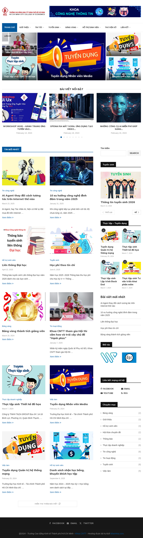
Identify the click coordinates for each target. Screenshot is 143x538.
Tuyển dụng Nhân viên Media (75, 76)
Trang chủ (9, 27)
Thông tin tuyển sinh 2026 (118, 202)
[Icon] (110, 268)
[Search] (139, 45)
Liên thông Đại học (14, 265)
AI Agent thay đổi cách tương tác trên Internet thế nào (21, 197)
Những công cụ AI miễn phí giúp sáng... (118, 128)
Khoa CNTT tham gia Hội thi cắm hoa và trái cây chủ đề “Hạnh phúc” (68, 334)
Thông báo (122, 439)
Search (134, 153)
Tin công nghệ (122, 451)
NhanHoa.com (117, 533)
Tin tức (38, 27)
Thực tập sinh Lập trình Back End (109, 281)
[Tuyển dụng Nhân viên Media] (75, 56)
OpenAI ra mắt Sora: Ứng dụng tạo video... (71, 128)
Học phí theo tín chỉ (62, 265)
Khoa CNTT (80, 533)
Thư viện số (110, 27)
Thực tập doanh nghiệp (122, 445)
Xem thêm (7, 217)
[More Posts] (47, 504)
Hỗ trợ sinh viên (91, 27)
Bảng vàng (70, 27)
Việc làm (122, 471)
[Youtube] (110, 393)
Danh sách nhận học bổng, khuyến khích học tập (127, 75)
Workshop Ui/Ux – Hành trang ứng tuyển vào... (24, 128)
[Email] (131, 45)
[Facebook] (128, 45)
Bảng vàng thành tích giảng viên (23, 331)
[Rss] (131, 393)
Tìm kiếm (105, 148)
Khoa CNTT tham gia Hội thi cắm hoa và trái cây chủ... (23, 51)
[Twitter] (135, 45)
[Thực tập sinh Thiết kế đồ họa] (22, 68)
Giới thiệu (24, 27)
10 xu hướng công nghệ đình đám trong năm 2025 (68, 197)
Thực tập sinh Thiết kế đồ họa (22, 76)
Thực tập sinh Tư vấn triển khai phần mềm (131, 281)
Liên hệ (7, 36)
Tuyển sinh (53, 27)
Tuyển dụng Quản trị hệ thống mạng (127, 51)
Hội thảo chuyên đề (122, 432)
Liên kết (125, 27)
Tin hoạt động (122, 458)
